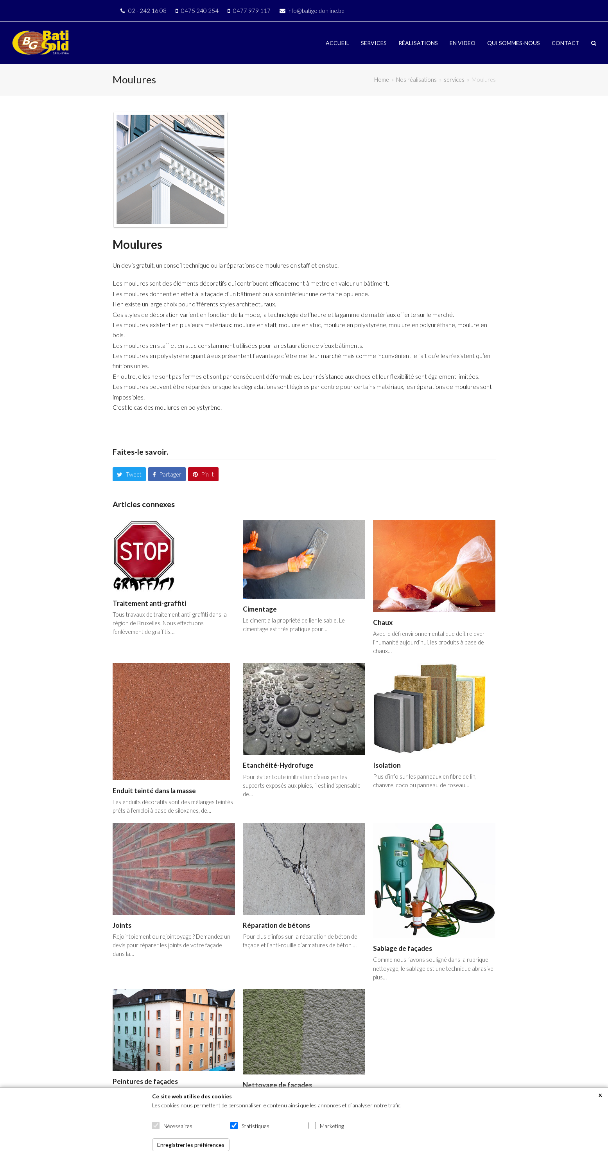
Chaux (383, 622)
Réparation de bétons (276, 925)
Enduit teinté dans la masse (154, 790)
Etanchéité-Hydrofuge (278, 765)
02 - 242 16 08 (147, 10)
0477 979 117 (252, 10)
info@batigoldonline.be (315, 10)
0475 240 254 (200, 10)
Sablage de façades (402, 948)
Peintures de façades (145, 1081)
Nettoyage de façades (277, 1085)
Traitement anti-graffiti (149, 603)
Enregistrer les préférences (190, 1144)
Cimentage (260, 609)
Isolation (387, 765)
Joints (122, 925)
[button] (593, 42)
